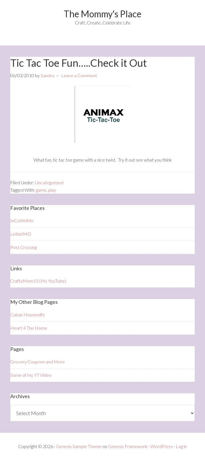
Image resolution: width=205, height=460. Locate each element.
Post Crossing (23, 247)
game (41, 190)
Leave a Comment (79, 75)
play (52, 190)
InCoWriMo (22, 220)
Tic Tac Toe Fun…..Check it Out (78, 63)
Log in (181, 446)
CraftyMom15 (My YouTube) (38, 280)
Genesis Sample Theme (79, 446)
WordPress (161, 446)
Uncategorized (49, 182)
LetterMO (20, 234)
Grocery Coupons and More (37, 361)
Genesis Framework (128, 446)
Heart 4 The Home (28, 328)
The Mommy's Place (102, 13)
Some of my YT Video (30, 375)
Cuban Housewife (27, 314)
